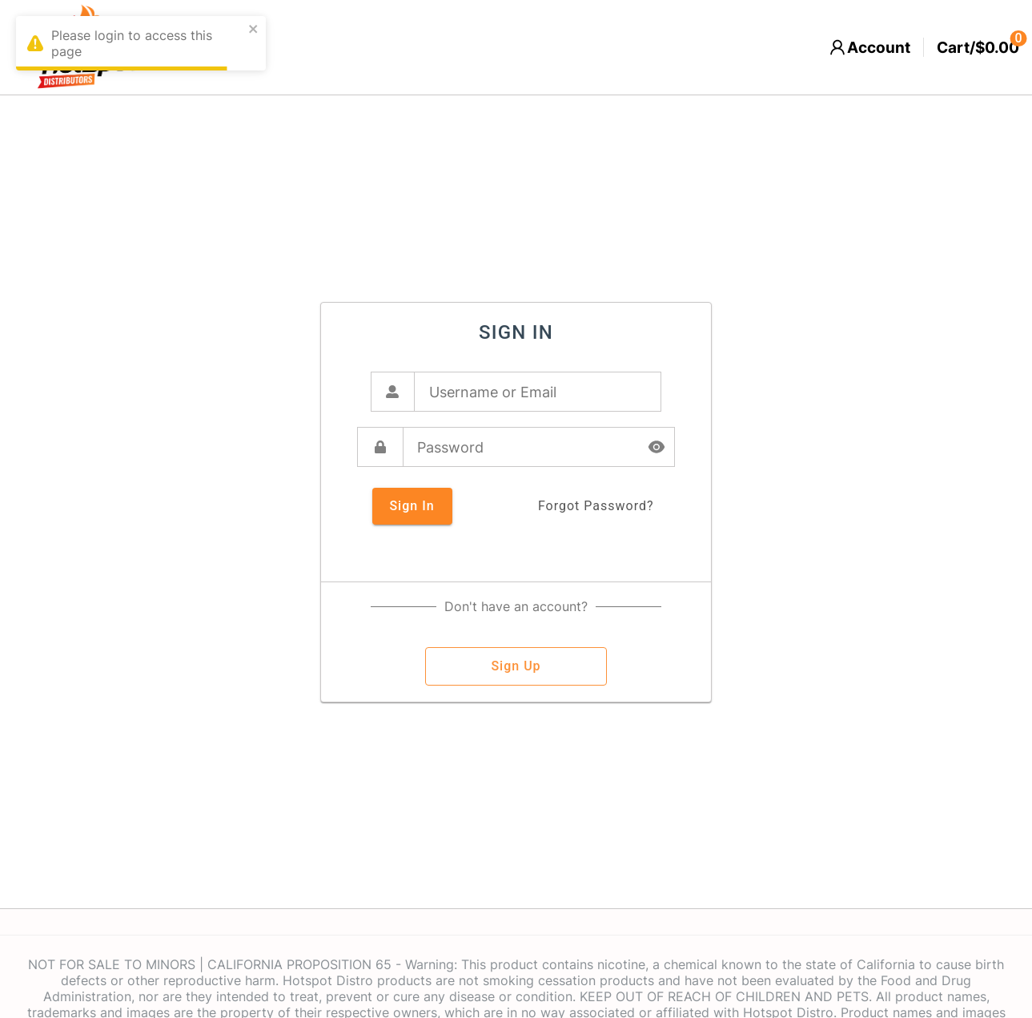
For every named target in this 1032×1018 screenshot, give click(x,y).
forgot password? (596, 506)
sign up (516, 666)
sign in (412, 506)
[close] (253, 30)
